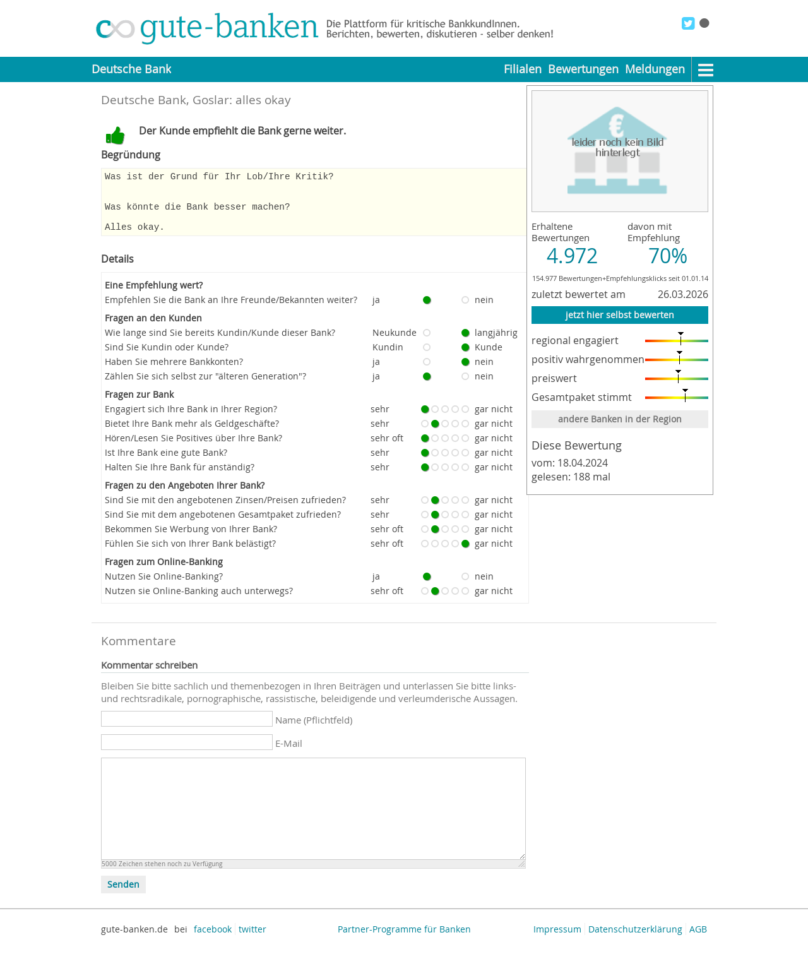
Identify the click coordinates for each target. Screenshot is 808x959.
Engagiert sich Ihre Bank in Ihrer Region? (191, 420)
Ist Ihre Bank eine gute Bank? (166, 464)
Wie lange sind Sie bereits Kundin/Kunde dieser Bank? (220, 344)
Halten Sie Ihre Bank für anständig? (179, 478)
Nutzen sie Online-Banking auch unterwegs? (199, 602)
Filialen (523, 69)
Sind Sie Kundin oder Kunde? (167, 358)
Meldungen (655, 69)
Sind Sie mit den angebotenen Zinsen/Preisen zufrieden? (225, 511)
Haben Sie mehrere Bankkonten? (174, 373)
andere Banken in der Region (620, 419)
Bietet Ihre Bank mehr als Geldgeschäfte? (192, 435)
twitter (252, 940)
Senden (123, 896)
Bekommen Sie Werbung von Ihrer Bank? (191, 540)
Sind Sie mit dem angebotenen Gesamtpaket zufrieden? (223, 526)
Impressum (557, 940)
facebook (213, 940)
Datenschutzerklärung (635, 940)
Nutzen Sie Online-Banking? (164, 587)
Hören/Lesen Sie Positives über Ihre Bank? (193, 449)
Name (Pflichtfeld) (313, 731)
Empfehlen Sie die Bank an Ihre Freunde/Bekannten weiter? (231, 311)
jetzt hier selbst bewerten (620, 315)
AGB (698, 940)
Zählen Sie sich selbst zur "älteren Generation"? (205, 387)
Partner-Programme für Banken (404, 940)
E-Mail (288, 754)
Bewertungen (583, 69)
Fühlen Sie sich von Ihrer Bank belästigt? (190, 555)
